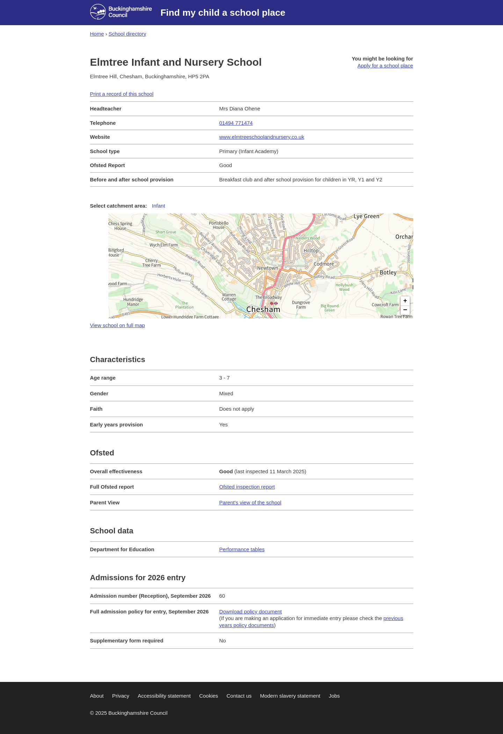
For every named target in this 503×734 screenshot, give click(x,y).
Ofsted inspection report (247, 487)
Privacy (120, 696)
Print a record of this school (122, 94)
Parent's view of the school (250, 502)
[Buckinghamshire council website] (125, 12)
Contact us (239, 696)
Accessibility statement (164, 696)
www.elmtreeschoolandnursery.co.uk (261, 137)
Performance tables (242, 549)
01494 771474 (236, 123)
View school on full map (117, 325)
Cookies (208, 696)
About (97, 696)
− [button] (405, 310)
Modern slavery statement (290, 696)
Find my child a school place (223, 12)
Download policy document (250, 611)
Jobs (334, 696)
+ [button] (405, 301)
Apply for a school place (385, 66)
